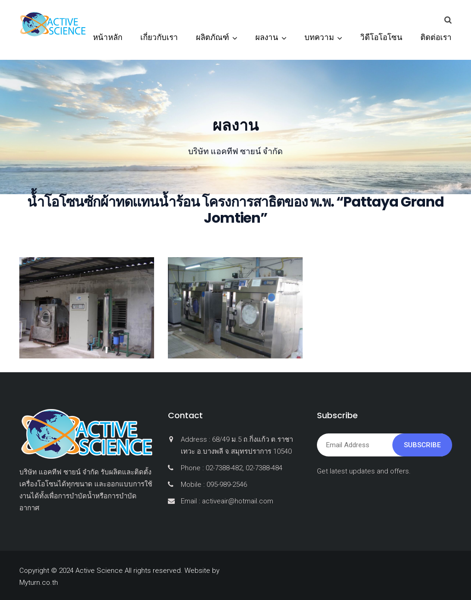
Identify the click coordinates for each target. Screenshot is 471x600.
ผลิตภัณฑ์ (212, 37)
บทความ (319, 37)
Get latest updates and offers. (364, 471)
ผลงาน (266, 37)
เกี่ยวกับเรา (159, 37)
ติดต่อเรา (436, 37)
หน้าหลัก (107, 37)
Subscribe (422, 445)
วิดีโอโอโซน (381, 37)
